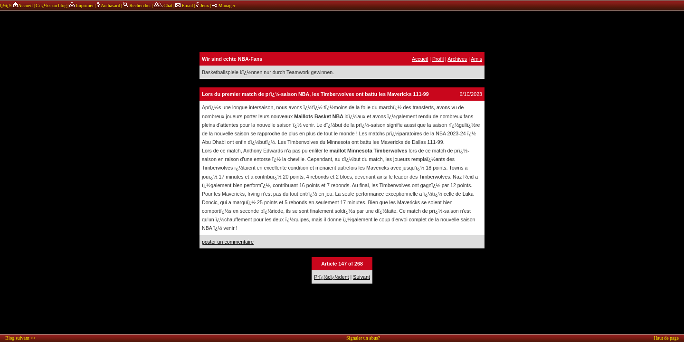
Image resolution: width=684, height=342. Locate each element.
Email (184, 5)
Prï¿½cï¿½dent (331, 277)
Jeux (203, 5)
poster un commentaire (228, 242)
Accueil (22, 5)
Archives (457, 59)
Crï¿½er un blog (51, 5)
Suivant (361, 277)
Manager (223, 5)
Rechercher (137, 5)
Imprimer (81, 5)
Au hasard (108, 5)
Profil (438, 59)
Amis (476, 59)
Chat (163, 5)
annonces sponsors (342, 31)
